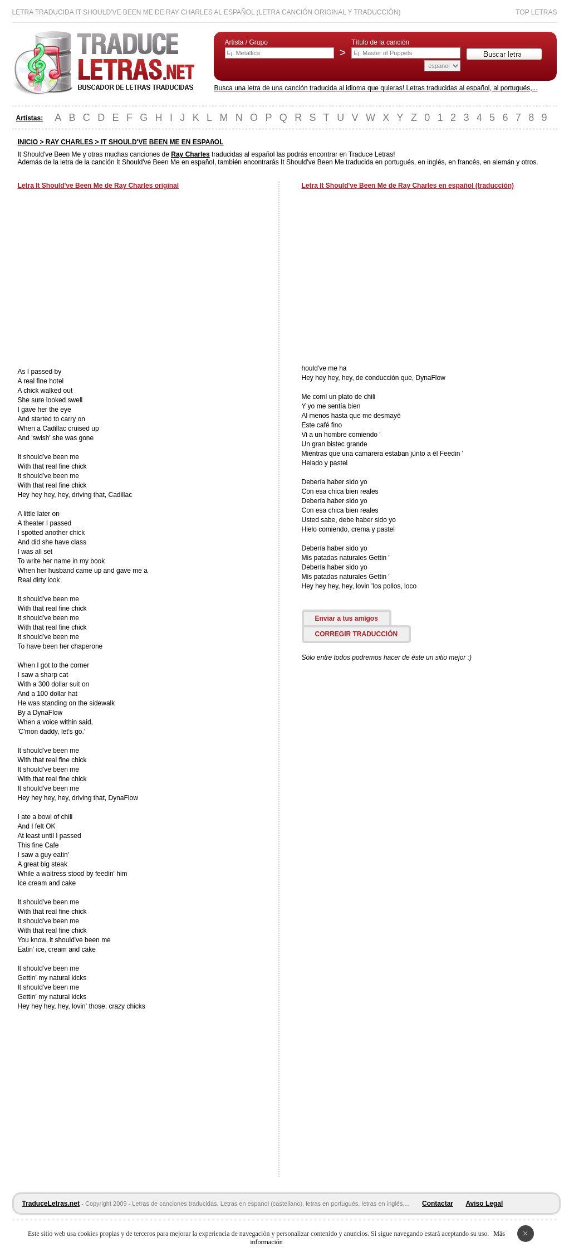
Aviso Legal (484, 1203)
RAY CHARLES (69, 142)
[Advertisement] (111, 280)
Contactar (437, 1203)
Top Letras (536, 12)
